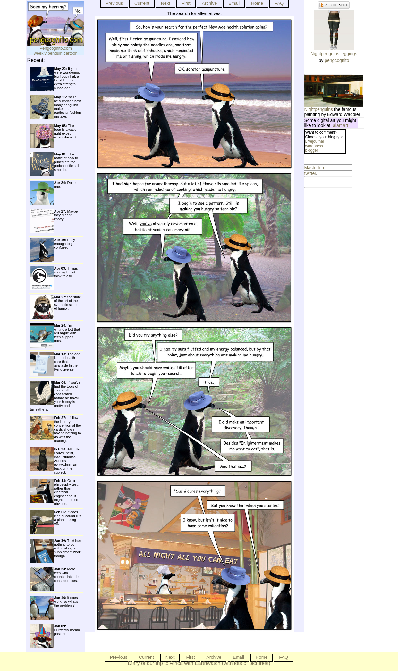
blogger (311, 150)
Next (165, 3)
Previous (114, 3)
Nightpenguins (318, 109)
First (186, 3)
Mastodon (314, 167)
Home (257, 3)
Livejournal (314, 141)
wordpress (314, 146)
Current (141, 3)
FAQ (279, 3)
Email (234, 3)
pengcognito (337, 60)
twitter (310, 173)
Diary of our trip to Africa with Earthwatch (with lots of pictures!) (199, 663)
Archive (209, 3)
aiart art (340, 125)
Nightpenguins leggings (333, 53)
